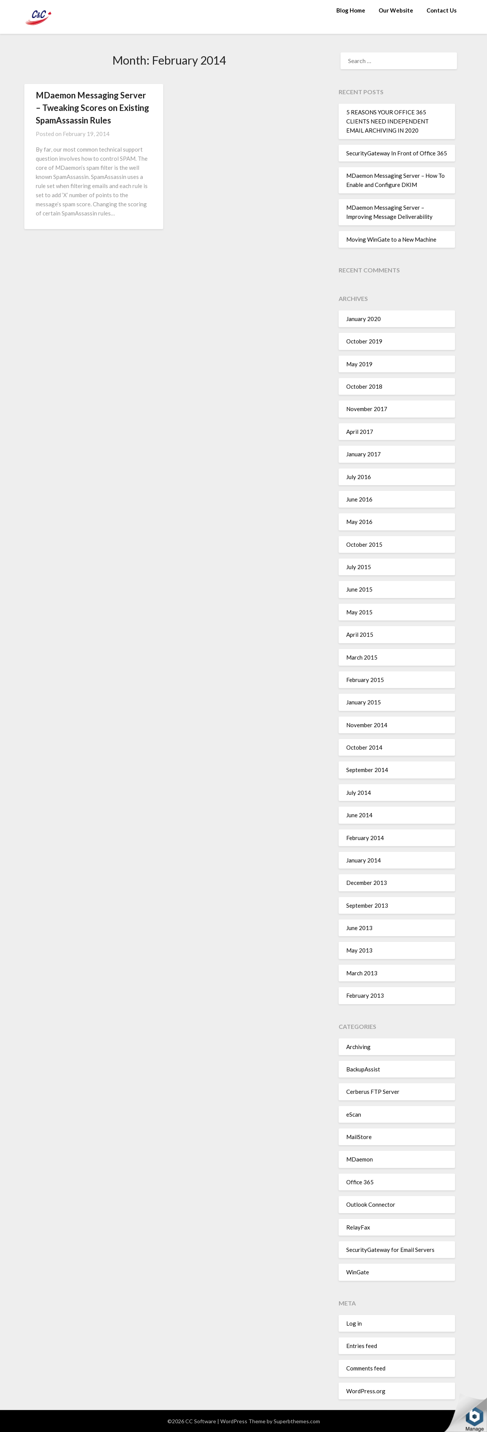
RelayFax (358, 1227)
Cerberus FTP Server (372, 1091)
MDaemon (359, 1159)
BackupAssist (363, 1069)
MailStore (359, 1136)
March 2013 (361, 973)
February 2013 (365, 995)
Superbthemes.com (297, 1421)
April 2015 (359, 634)
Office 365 (360, 1182)
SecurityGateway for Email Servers (390, 1249)
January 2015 (363, 702)
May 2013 (359, 950)
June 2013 (359, 927)
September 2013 (367, 905)
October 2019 (364, 341)
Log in (354, 1323)
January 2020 (363, 318)
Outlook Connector (370, 1204)
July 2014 (358, 792)
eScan (353, 1114)
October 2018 (364, 386)
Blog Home (350, 10)
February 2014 (365, 837)
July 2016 (358, 476)
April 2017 (359, 431)
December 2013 (366, 882)
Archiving (358, 1046)
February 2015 (365, 679)
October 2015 (364, 544)
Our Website (396, 10)
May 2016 (359, 521)
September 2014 (367, 769)
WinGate (357, 1272)
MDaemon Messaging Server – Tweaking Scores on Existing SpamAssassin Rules (92, 107)
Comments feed (365, 1368)
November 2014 (366, 725)
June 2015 (359, 589)
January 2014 (363, 860)
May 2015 (359, 612)
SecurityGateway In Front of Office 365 (396, 153)
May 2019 (359, 364)
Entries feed (361, 1345)
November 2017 (366, 408)
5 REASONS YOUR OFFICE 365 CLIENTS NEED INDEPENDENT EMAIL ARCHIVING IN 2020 (387, 121)
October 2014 (364, 747)
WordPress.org (365, 1391)
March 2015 (361, 657)
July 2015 (358, 566)
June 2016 (359, 499)
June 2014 (359, 815)
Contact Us (442, 10)
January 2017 (363, 454)
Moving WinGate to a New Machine (391, 239)
